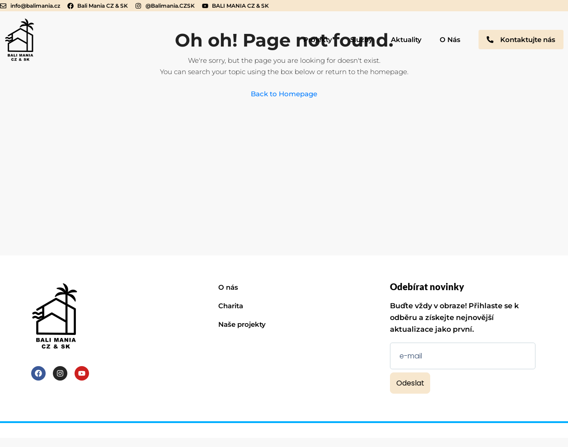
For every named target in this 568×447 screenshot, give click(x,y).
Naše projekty (242, 324)
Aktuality (406, 39)
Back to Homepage (284, 93)
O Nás (450, 39)
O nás (228, 287)
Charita (230, 305)
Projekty (317, 39)
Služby (361, 39)
